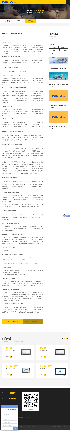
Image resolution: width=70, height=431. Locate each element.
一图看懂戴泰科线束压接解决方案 (57, 68)
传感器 (52, 53)
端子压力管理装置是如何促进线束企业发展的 (58, 127)
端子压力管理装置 (13, 349)
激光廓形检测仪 (54, 50)
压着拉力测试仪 (63, 47)
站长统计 (66, 427)
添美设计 (59, 427)
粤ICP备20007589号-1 (30, 427)
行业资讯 (19, 21)
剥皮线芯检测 (64, 50)
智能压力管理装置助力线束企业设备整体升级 (58, 106)
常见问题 (30, 21)
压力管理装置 (54, 47)
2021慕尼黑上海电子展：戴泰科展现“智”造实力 (58, 85)
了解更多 (63, 339)
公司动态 (7, 21)
